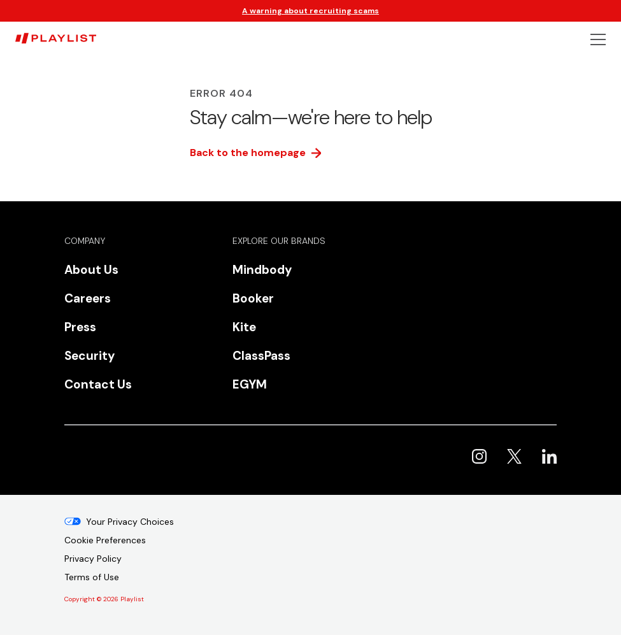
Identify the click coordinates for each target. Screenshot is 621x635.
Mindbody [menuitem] (262, 270)
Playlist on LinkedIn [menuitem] (549, 456)
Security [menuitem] (89, 356)
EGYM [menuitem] (249, 384)
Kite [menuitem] (244, 327)
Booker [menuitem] (253, 298)
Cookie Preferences (105, 540)
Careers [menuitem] (87, 298)
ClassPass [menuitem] (261, 356)
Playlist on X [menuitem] (514, 456)
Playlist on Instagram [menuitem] (479, 456)
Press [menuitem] (80, 327)
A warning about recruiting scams (310, 11)
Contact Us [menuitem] (98, 384)
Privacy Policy (93, 558)
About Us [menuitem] (91, 270)
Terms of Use (91, 577)
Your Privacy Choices (130, 521)
